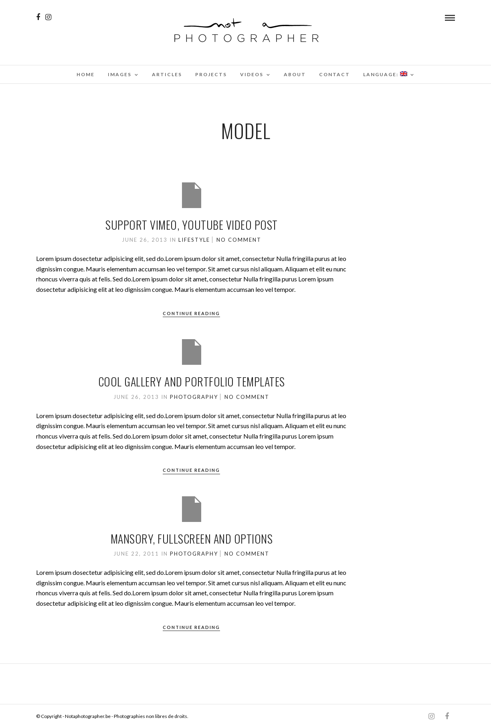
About (295, 74)
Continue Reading (191, 313)
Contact (334, 74)
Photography (194, 397)
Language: (385, 74)
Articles (167, 74)
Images (119, 74)
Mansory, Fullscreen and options (192, 538)
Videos (251, 74)
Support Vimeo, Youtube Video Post (191, 224)
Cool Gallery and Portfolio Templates (191, 381)
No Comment (238, 240)
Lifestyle (194, 240)
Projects (211, 74)
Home (86, 74)
